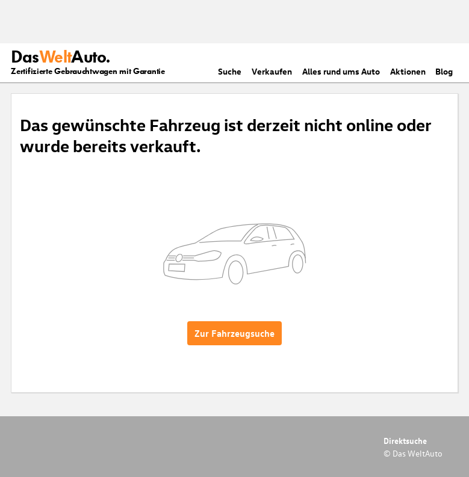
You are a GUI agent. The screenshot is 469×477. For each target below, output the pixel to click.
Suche (229, 71)
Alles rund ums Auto (341, 71)
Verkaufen (272, 71)
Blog (444, 71)
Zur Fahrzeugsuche (234, 333)
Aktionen (408, 71)
